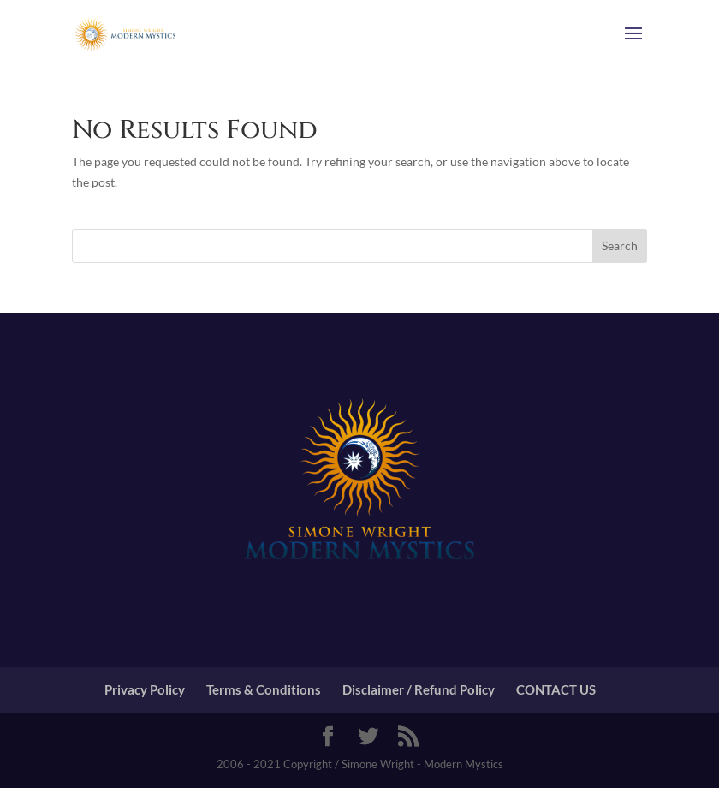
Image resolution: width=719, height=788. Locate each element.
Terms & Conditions (263, 689)
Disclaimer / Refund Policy (418, 689)
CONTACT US (556, 689)
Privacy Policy (144, 689)
